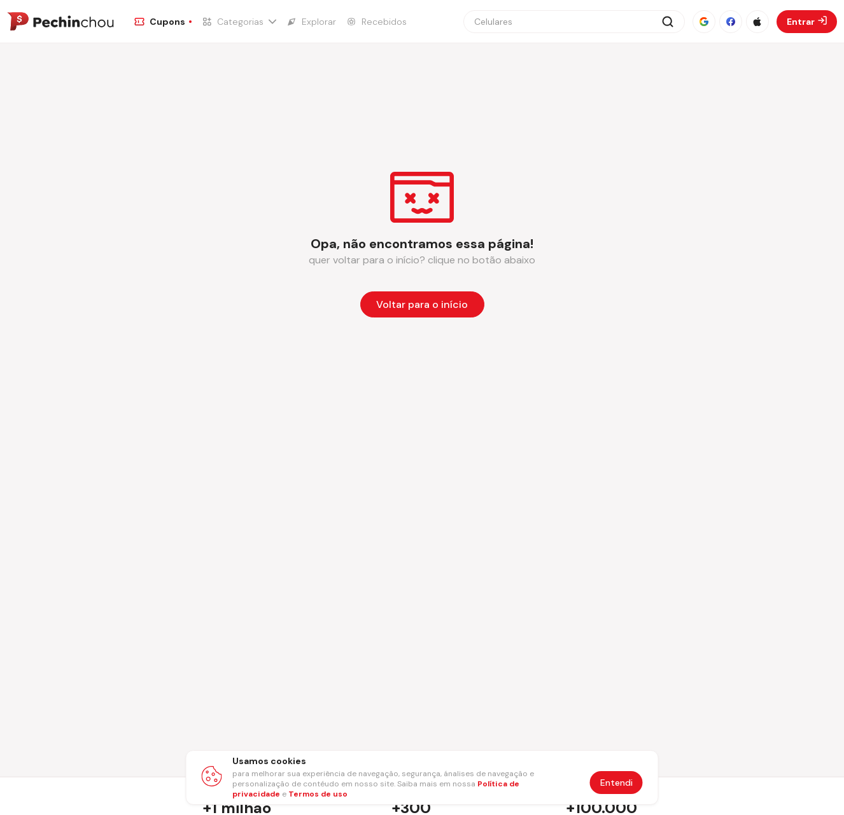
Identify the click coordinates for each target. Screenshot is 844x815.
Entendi (616, 782)
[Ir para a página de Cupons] (163, 21)
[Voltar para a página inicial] (422, 304)
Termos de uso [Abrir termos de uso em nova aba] (318, 794)
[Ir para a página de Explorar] (311, 21)
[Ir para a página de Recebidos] (376, 21)
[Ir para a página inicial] (60, 21)
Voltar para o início (422, 304)
